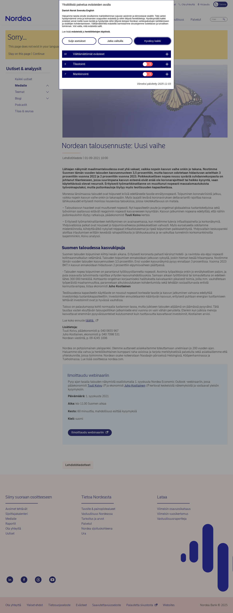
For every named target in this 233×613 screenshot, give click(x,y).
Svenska (81, 10)
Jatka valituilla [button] (115, 41)
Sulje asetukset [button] (77, 41)
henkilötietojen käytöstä (97, 31)
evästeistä (76, 31)
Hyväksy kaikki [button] (152, 41)
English (90, 10)
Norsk (73, 10)
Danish (65, 10)
